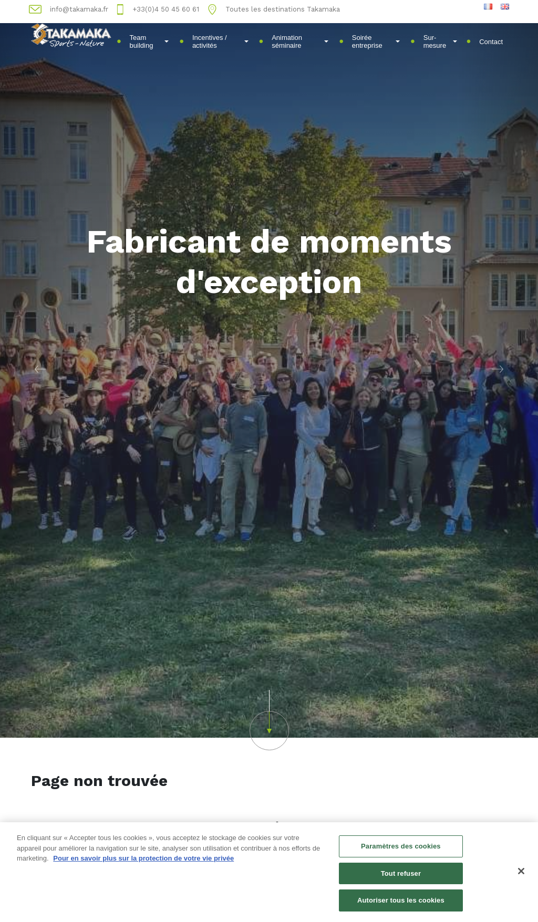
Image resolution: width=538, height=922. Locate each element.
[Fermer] (521, 872)
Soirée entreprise (376, 41)
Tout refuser (401, 875)
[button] (40, 369)
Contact (491, 42)
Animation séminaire (300, 41)
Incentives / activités (220, 41)
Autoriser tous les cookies (400, 902)
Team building (149, 41)
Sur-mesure (440, 41)
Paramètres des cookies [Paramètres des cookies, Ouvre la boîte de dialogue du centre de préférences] (401, 848)
